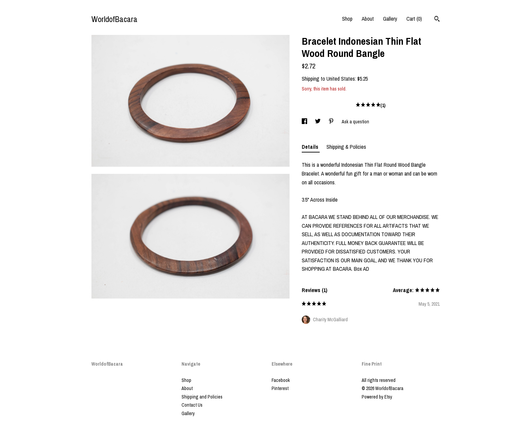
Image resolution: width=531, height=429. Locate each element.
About (368, 18)
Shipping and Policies (202, 397)
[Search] (437, 19)
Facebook (281, 380)
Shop (347, 18)
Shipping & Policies (346, 146)
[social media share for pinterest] (331, 122)
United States (340, 78)
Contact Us (192, 405)
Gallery (390, 18)
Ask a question (355, 122)
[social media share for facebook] (305, 122)
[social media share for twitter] (318, 122)
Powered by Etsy (377, 397)
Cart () (414, 18)
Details (311, 146)
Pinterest (280, 388)
